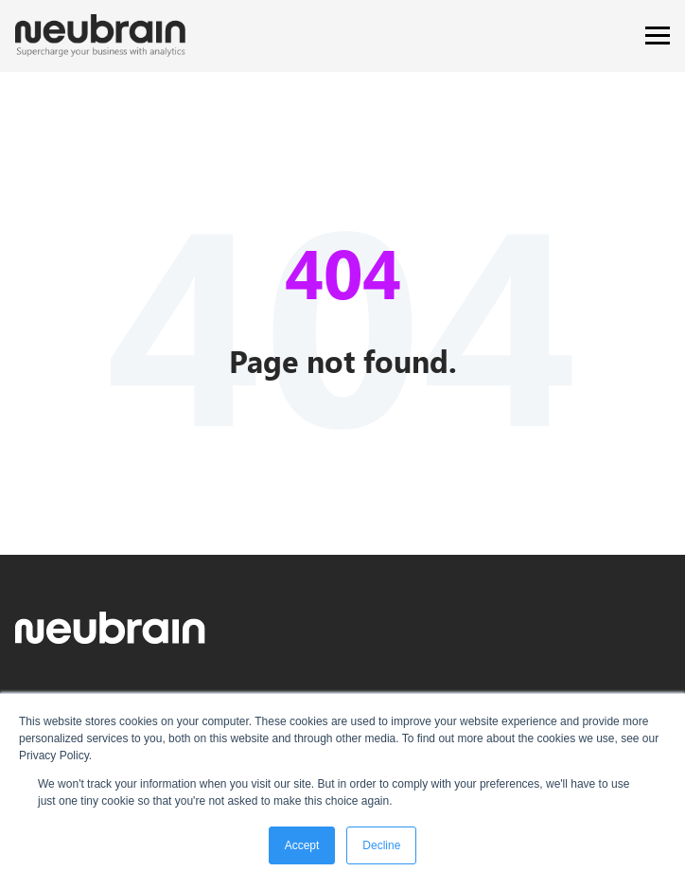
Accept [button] (302, 845)
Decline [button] (381, 845)
